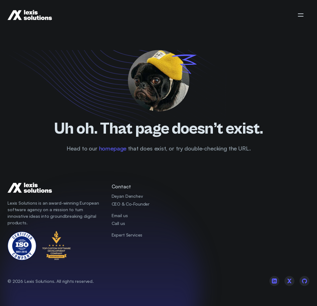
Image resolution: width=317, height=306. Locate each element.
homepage (113, 148)
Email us (120, 215)
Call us (118, 223)
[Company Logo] (35, 15)
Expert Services (127, 234)
